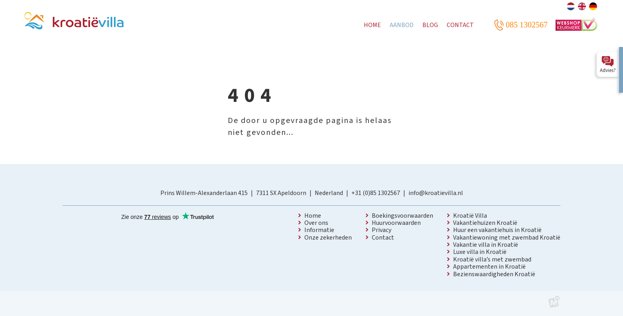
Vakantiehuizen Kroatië (485, 222)
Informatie (319, 230)
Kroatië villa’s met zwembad (492, 259)
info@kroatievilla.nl (435, 193)
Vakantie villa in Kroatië (485, 244)
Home (312, 215)
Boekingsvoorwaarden (402, 215)
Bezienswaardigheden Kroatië (494, 274)
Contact (383, 237)
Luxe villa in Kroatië (480, 252)
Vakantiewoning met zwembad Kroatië (506, 237)
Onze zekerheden (328, 237)
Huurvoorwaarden (396, 222)
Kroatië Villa (470, 215)
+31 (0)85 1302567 (375, 193)
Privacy (381, 230)
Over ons (316, 222)
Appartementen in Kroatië (489, 266)
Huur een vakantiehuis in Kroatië (497, 230)
